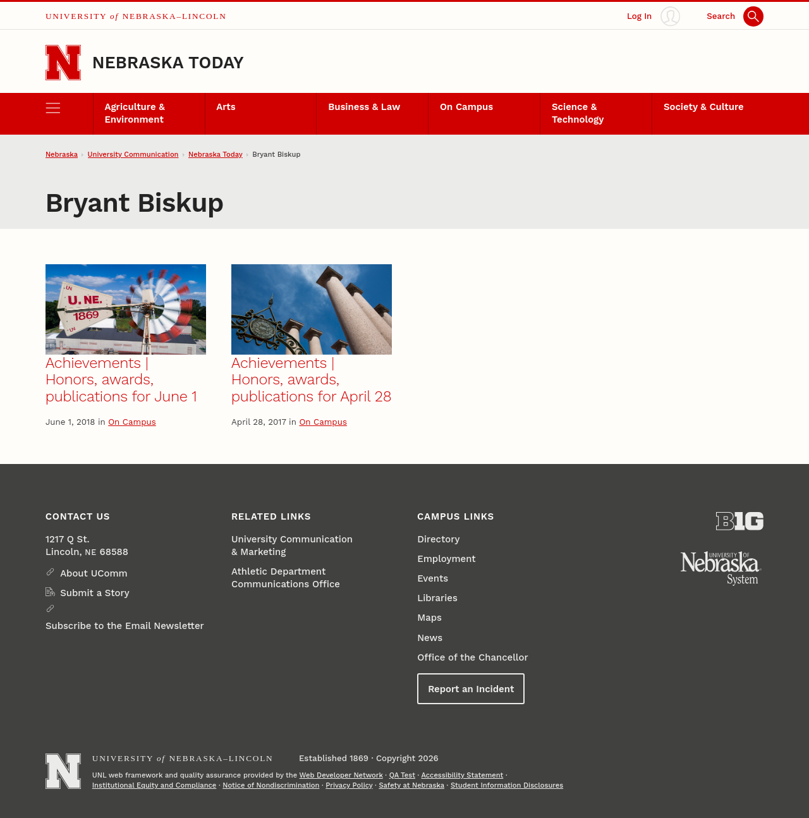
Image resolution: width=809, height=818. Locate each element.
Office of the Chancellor (472, 657)
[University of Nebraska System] (721, 568)
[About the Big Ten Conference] (739, 521)
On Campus (466, 107)
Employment (446, 559)
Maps (429, 617)
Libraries (437, 598)
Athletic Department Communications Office (285, 578)
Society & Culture (704, 107)
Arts (225, 107)
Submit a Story (94, 593)
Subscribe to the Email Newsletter (125, 626)
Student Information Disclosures (507, 785)
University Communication (133, 154)
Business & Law (364, 107)
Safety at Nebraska (411, 785)
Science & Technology (578, 113)
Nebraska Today (168, 62)
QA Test (402, 775)
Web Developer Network (341, 775)
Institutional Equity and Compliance (154, 785)
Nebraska (62, 154)
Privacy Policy (348, 785)
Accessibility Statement (463, 775)
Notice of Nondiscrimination (270, 785)
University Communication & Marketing (292, 546)
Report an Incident (471, 689)
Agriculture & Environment (134, 113)
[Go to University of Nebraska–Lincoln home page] (63, 62)
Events (432, 578)
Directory (438, 539)
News (429, 638)
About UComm (94, 573)
